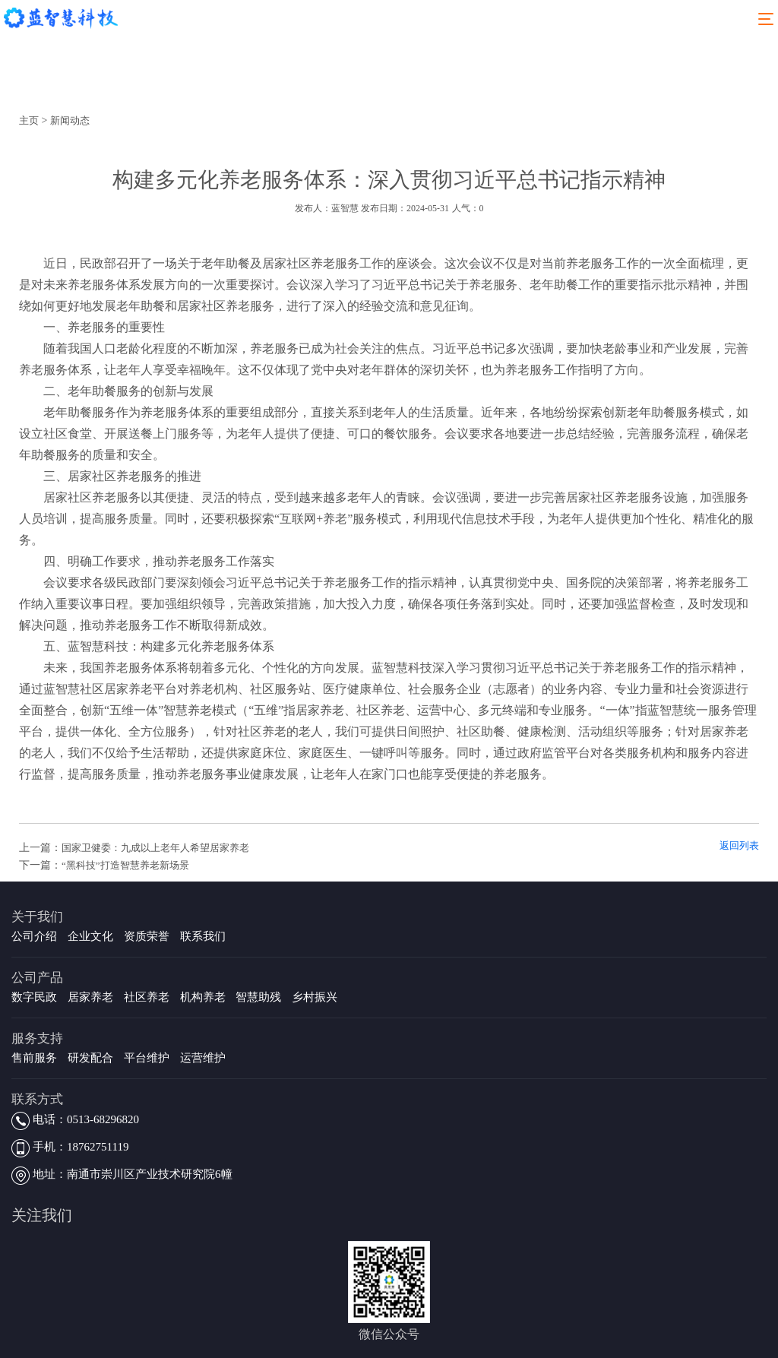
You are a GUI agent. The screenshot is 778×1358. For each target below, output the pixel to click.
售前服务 (34, 1058)
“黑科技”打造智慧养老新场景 (125, 865)
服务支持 (37, 1038)
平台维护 (146, 1058)
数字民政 (34, 997)
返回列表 (739, 845)
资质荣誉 (146, 936)
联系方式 (37, 1099)
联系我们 (203, 936)
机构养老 (203, 997)
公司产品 (37, 977)
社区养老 (146, 997)
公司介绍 (34, 936)
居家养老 (90, 997)
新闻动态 (70, 120)
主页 (29, 120)
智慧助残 (258, 997)
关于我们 (37, 917)
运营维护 (203, 1058)
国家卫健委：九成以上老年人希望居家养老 (155, 847)
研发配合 (90, 1058)
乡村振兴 (314, 997)
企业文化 (90, 936)
